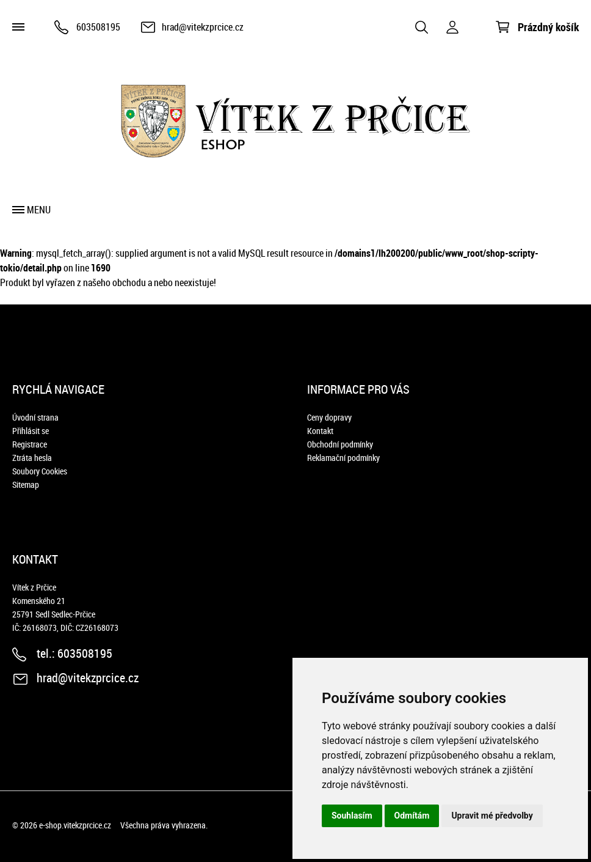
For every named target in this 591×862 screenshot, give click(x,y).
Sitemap (25, 484)
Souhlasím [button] (352, 815)
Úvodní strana (35, 417)
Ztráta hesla (32, 457)
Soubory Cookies (39, 471)
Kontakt (320, 431)
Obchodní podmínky (340, 444)
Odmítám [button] (412, 815)
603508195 (98, 27)
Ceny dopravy (329, 417)
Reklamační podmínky (343, 457)
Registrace (29, 444)
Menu (39, 209)
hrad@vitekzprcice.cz (203, 27)
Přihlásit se (30, 431)
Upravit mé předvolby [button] (491, 815)
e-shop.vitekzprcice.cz (75, 825)
